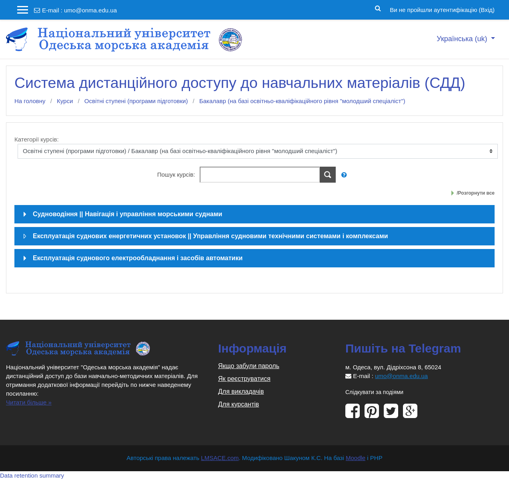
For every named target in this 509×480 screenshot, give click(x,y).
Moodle (355, 457)
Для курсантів (238, 404)
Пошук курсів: (177, 174)
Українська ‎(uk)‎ (463, 39)
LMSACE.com (219, 457)
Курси (65, 101)
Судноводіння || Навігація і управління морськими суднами (127, 214)
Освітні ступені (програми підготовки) (136, 101)
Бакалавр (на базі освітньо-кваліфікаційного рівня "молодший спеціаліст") (302, 101)
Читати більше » (29, 402)
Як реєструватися (244, 378)
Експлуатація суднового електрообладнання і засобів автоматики (137, 258)
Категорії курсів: (36, 139)
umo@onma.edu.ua (90, 10)
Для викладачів (241, 391)
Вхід (487, 9)
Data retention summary (32, 475)
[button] (378, 7)
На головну (30, 101)
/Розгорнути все (476, 193)
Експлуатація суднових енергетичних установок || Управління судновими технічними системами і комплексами (210, 236)
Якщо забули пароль (248, 365)
